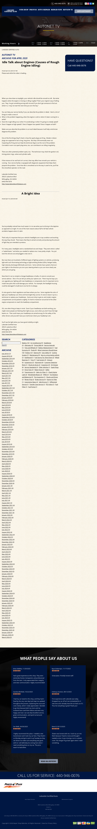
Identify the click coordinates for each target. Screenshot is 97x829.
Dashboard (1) (29, 357)
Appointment (84, 11)
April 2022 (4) (6, 522)
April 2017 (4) (6, 376)
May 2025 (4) (6, 613)
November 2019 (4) (8, 451)
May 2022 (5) (6, 525)
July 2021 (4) (6, 500)
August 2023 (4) (7, 562)
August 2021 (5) (7, 503)
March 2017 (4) (7, 373)
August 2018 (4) (7, 415)
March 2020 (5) (7, 461)
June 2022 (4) (6, 527)
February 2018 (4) (7, 400)
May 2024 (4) (6, 584)
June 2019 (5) (6, 439)
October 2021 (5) (7, 508)
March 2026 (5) (7, 637)
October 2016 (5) (7, 361)
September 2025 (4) (8, 623)
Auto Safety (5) (46, 353)
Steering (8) (37, 353)
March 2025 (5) (7, 608)
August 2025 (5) (7, 620)
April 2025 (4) (6, 610)
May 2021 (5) (6, 495)
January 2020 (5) (7, 456)
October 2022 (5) (7, 537)
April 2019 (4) (6, 434)
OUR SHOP (23, 10)
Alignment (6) (39, 362)
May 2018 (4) (6, 407)
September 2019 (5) (8, 447)
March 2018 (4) (7, 402)
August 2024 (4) (7, 591)
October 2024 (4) (7, 596)
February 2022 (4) (7, 517)
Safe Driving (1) (44, 382)
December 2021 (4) (8, 513)
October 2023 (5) (7, 566)
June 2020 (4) (6, 469)
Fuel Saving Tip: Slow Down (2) (44, 357)
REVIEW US (68, 10)
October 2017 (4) (7, 390)
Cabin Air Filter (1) (41, 372)
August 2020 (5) (7, 473)
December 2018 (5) (8, 425)
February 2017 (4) (7, 371)
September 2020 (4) (8, 476)
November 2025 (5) (8, 627)
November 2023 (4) (8, 569)
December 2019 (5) (8, 454)
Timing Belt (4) (38, 345)
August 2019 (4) (7, 444)
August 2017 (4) (7, 385)
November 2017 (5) (8, 393)
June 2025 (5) (6, 615)
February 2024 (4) (7, 576)
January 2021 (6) (7, 486)
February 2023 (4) (7, 547)
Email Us (48, 807)
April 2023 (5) (6, 552)
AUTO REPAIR (44, 10)
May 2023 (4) (6, 554)
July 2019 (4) (6, 442)
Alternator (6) (29, 345)
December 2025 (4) (8, 630)
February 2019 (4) (7, 429)
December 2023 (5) (8, 571)
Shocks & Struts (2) (34, 365)
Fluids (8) (34, 350)
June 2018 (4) (6, 410)
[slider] (17, 670)
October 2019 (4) (7, 449)
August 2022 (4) (7, 532)
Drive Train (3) (29, 370)
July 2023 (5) (6, 559)
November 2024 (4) (8, 598)
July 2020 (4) (6, 471)
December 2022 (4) (8, 542)
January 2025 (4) (7, 603)
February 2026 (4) (7, 635)
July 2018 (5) (6, 412)
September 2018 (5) (8, 417)
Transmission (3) (30, 372)
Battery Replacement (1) (46, 348)
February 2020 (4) (7, 459)
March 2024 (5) (7, 579)
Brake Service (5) (40, 379)
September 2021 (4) (8, 505)
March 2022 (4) (7, 520)
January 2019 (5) (7, 427)
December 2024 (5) (8, 601)
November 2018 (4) (8, 422)
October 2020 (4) (7, 478)
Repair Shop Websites (20, 823)
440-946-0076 (59, 3)
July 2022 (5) (6, 530)
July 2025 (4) (6, 618)
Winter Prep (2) (29, 379)
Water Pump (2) (39, 370)
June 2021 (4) (6, 498)
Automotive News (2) (31, 382)
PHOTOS (33, 10)
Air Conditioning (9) (36, 343)
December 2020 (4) (8, 483)
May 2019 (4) (6, 437)
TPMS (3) (46, 375)
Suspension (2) (29, 362)
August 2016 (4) (7, 356)
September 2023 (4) (8, 564)
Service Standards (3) (31, 367)
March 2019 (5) (7, 432)
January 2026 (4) (7, 632)
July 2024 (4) (6, 588)
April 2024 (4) (6, 581)
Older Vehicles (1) (44, 367)
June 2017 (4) (6, 380)
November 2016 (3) (8, 363)
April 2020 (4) (6, 464)
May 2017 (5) (6, 378)
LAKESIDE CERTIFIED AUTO (10, 50)
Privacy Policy (52, 823)
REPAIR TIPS (56, 10)
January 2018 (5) (7, 398)
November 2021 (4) (8, 510)
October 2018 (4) (7, 420)
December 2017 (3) (8, 395)
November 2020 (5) (8, 481)
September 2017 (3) (8, 388)
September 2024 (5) (8, 593)
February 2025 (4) (7, 605)
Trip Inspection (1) (39, 377)
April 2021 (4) (6, 493)
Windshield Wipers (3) (35, 375)
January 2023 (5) (7, 544)
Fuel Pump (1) (32, 387)
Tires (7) (33, 360)
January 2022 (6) (7, 515)
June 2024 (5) (6, 586)
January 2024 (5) (7, 574)
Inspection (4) (45, 365)
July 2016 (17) (6, 354)
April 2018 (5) (6, 405)
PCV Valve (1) (50, 384)
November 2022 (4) (8, 539)
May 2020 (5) (6, 466)
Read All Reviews (48, 761)
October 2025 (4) (7, 625)
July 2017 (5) (6, 383)
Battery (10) (25, 343)
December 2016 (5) (8, 366)
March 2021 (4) (7, 491)
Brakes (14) (29, 353)
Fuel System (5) (41, 360)
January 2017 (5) (7, 368)
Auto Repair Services (30, 799)
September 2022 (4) (8, 535)
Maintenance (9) (35, 355)
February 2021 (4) (7, 488)
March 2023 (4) (7, 549)
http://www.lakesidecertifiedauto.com (14, 184)
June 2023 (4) (6, 557)
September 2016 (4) (8, 358)
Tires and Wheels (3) (31, 348)
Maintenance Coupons (67, 799)
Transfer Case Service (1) (37, 384)
